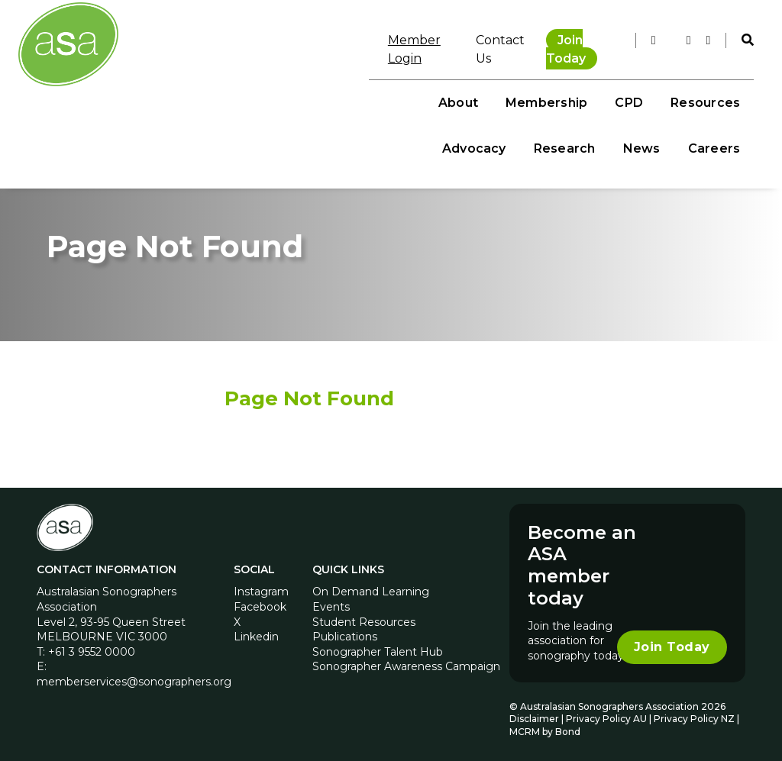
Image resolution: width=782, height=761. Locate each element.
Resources (451, 84)
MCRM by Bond (544, 727)
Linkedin (256, 632)
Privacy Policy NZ (695, 714)
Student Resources (363, 617)
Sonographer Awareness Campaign (406, 662)
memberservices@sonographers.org (134, 676)
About (204, 84)
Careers (705, 130)
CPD (374, 84)
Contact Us (471, 38)
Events (331, 602)
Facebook (260, 602)
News (713, 84)
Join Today (565, 38)
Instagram (261, 587)
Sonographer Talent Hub (377, 646)
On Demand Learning (370, 587)
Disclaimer (534, 714)
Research (636, 84)
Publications (344, 632)
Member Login (377, 38)
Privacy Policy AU (606, 714)
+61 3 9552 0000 (91, 646)
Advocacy (545, 84)
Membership (292, 84)
